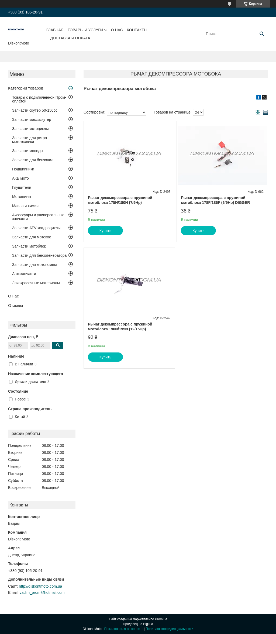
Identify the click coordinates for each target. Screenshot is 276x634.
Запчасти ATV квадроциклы (36, 228)
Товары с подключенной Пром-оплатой (39, 99)
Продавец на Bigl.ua (138, 624)
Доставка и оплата (70, 38)
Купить (105, 230)
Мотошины (21, 196)
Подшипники (23, 169)
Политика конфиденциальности (169, 629)
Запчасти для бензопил (32, 160)
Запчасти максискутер (31, 119)
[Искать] (262, 33)
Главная (55, 30)
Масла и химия (25, 206)
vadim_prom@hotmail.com (42, 592)
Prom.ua (161, 619)
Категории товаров (25, 88)
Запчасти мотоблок (29, 246)
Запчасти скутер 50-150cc (34, 110)
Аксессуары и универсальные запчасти (38, 217)
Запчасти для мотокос (31, 237)
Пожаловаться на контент (123, 629)
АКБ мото (20, 178)
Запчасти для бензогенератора (39, 255)
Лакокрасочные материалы (36, 283)
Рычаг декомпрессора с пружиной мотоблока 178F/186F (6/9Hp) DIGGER (215, 200)
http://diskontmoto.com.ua (40, 586)
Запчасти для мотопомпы (34, 264)
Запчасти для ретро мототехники (29, 140)
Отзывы (15, 305)
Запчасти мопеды (27, 151)
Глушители (21, 187)
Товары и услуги (85, 30)
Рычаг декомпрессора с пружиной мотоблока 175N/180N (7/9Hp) (120, 200)
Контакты (137, 30)
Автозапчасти (24, 274)
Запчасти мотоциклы (30, 128)
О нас (117, 30)
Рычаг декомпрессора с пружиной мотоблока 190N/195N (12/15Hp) (120, 326)
